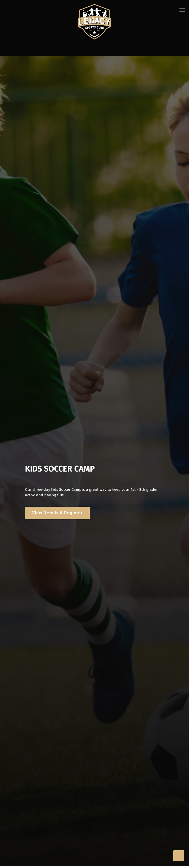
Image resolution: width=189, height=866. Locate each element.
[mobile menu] (182, 10)
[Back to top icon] (178, 855)
